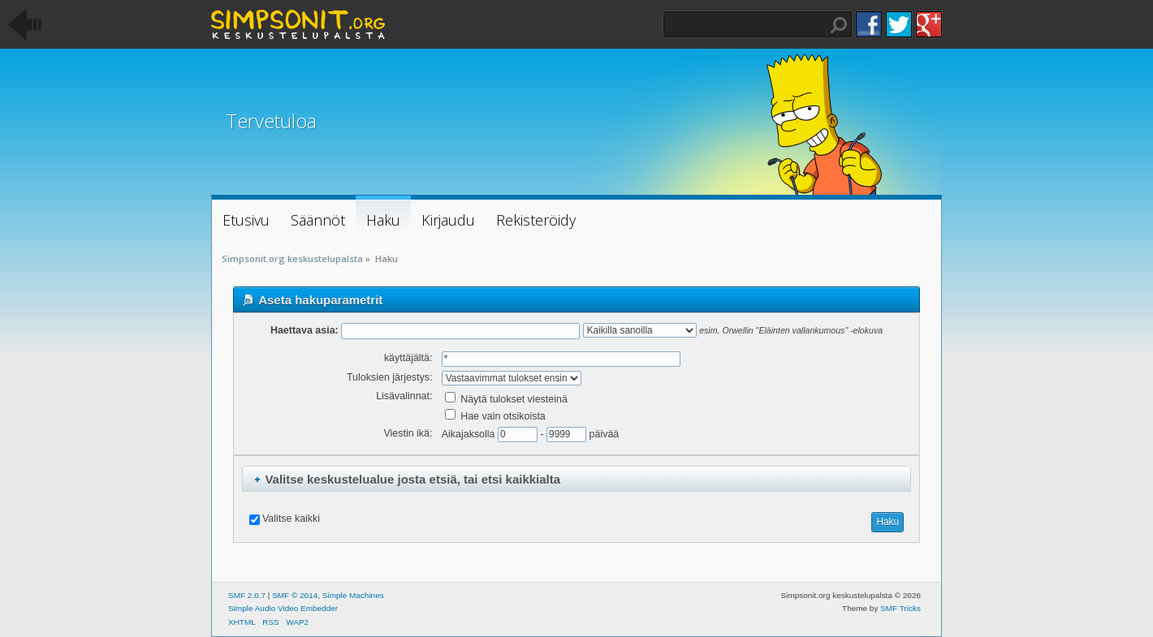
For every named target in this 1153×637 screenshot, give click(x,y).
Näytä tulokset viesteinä (506, 399)
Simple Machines (353, 595)
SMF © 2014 (294, 595)
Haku (839, 25)
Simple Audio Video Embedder (283, 608)
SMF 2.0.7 (247, 595)
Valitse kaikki (291, 518)
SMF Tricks (900, 608)
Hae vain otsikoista (495, 416)
